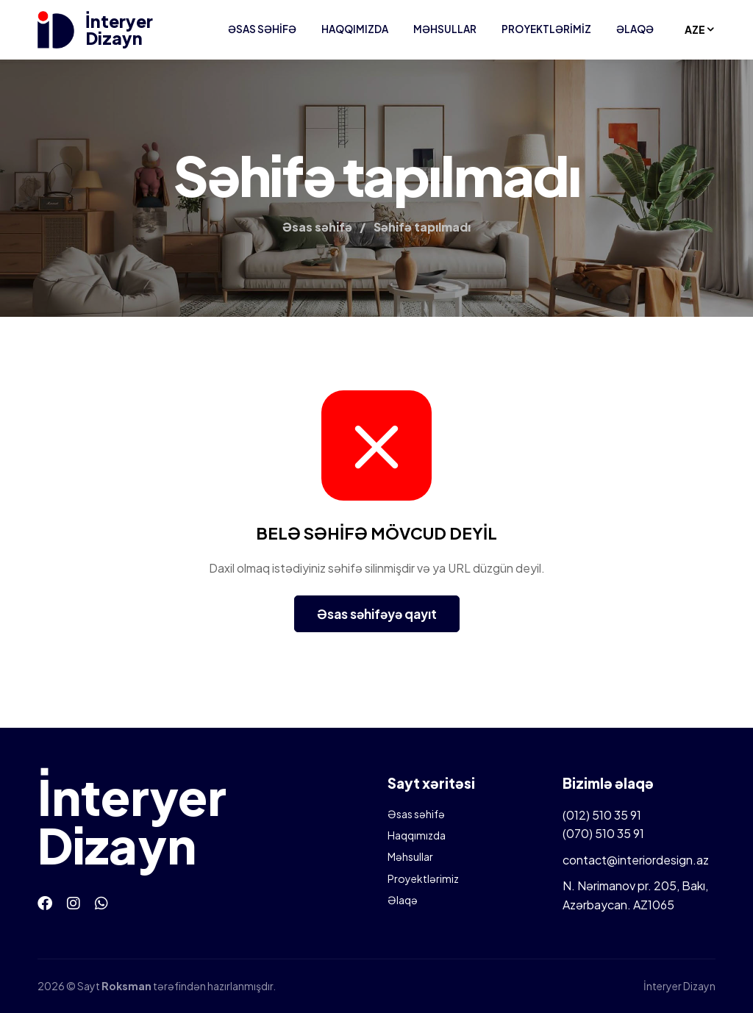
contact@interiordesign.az (636, 859)
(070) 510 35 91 (603, 833)
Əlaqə (635, 29)
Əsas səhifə (262, 29)
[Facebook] (45, 902)
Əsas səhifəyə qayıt (377, 614)
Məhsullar (445, 29)
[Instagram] (73, 902)
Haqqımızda (354, 29)
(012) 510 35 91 (602, 815)
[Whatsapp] (101, 902)
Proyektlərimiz (546, 29)
